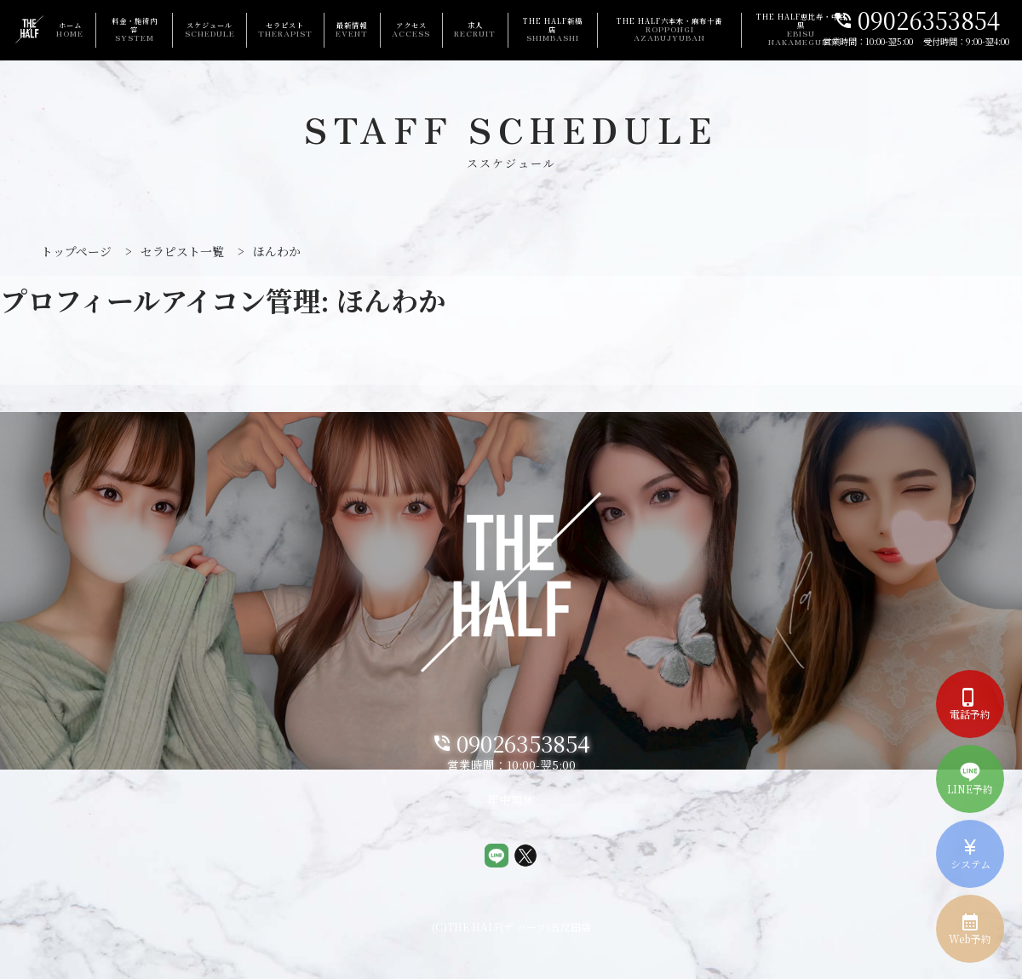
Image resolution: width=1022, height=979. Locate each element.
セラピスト (285, 29)
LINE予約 (970, 779)
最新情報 (351, 29)
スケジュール (210, 29)
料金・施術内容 (135, 29)
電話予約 (970, 704)
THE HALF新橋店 (553, 29)
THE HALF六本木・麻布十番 (670, 29)
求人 (475, 29)
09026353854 (916, 22)
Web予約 (970, 929)
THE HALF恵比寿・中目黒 (801, 30)
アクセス (411, 29)
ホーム (70, 29)
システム (970, 854)
